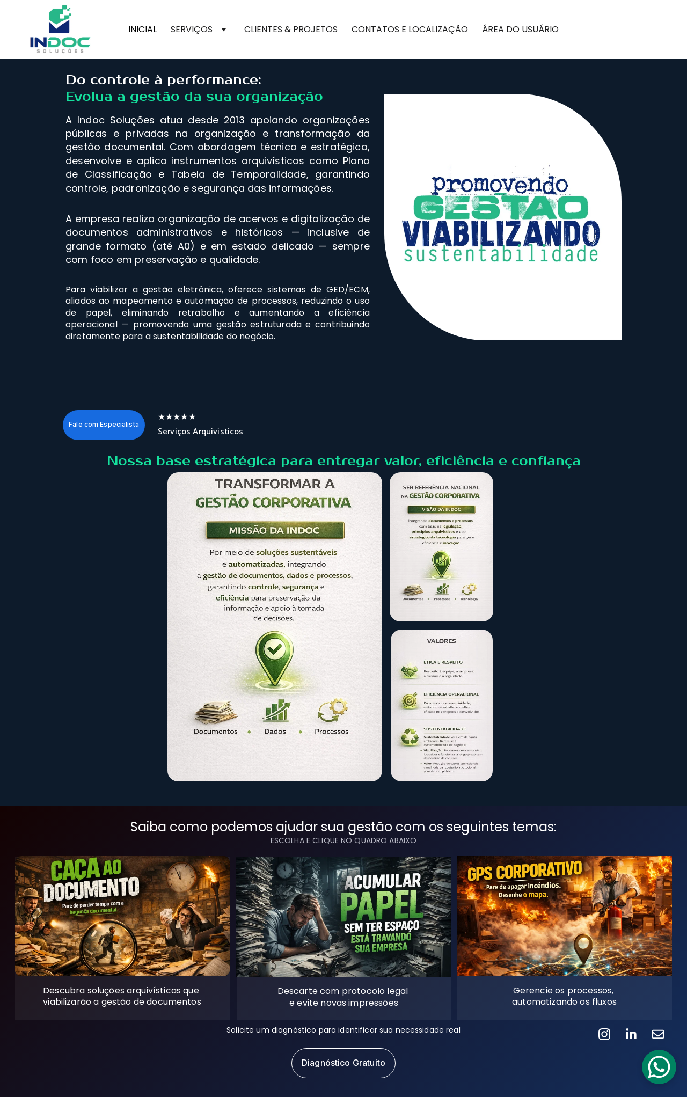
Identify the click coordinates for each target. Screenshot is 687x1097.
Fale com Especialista (104, 424)
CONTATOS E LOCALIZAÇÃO (410, 29)
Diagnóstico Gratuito (343, 1062)
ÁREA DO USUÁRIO (520, 29)
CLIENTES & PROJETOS (291, 29)
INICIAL (142, 29)
